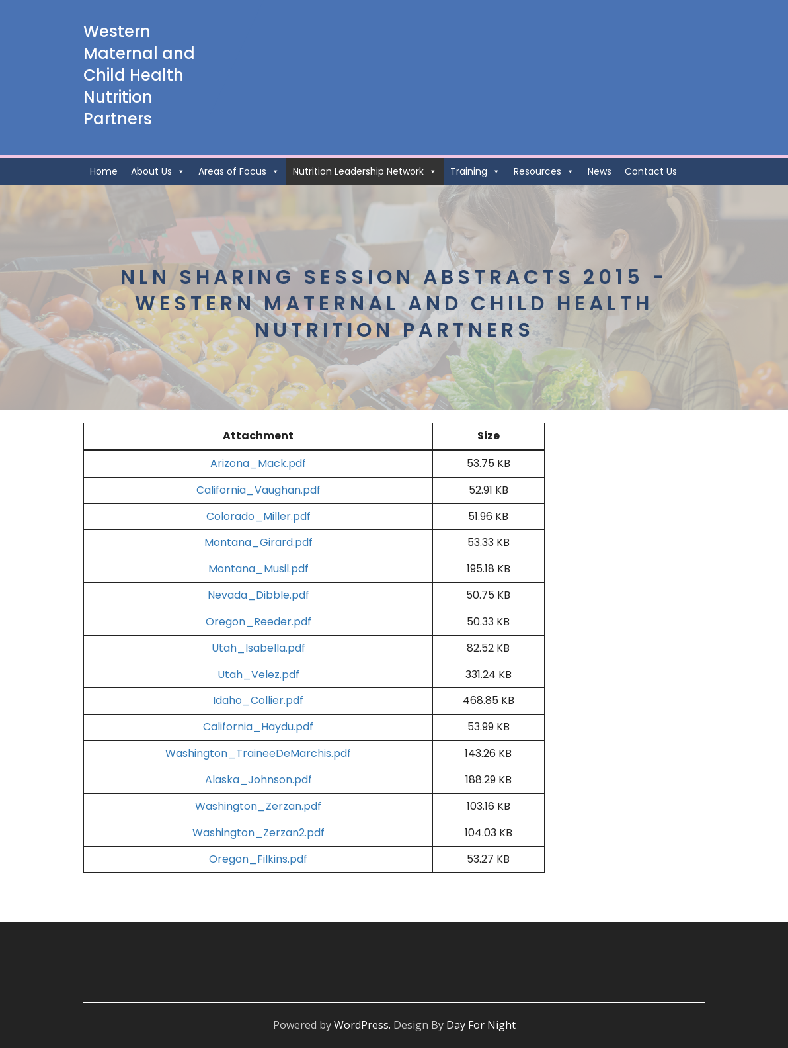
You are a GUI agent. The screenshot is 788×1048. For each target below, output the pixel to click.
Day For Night (481, 1025)
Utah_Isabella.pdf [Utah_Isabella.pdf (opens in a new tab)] (258, 648)
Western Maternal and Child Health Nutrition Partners (139, 75)
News (599, 171)
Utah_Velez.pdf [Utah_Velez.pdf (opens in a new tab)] (258, 674)
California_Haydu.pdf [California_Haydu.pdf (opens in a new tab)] (258, 726)
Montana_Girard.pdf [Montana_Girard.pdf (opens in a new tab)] (258, 542)
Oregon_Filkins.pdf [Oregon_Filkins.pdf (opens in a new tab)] (258, 859)
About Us (158, 171)
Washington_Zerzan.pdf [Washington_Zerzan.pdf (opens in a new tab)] (258, 806)
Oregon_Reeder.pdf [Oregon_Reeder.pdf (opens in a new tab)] (258, 621)
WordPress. (362, 1025)
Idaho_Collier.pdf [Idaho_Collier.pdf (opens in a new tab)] (258, 700)
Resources (544, 171)
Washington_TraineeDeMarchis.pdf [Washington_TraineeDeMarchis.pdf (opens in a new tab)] (258, 753)
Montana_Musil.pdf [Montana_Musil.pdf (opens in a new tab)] (258, 568)
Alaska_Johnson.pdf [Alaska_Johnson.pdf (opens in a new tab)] (258, 779)
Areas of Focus (239, 171)
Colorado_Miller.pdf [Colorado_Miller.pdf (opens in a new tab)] (258, 516)
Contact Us (651, 171)
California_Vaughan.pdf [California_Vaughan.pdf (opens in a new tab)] (258, 490)
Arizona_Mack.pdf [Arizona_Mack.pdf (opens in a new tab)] (258, 463)
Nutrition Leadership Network (365, 171)
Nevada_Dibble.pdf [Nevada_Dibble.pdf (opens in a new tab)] (258, 595)
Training (475, 171)
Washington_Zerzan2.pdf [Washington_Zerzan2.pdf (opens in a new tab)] (258, 832)
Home (104, 171)
